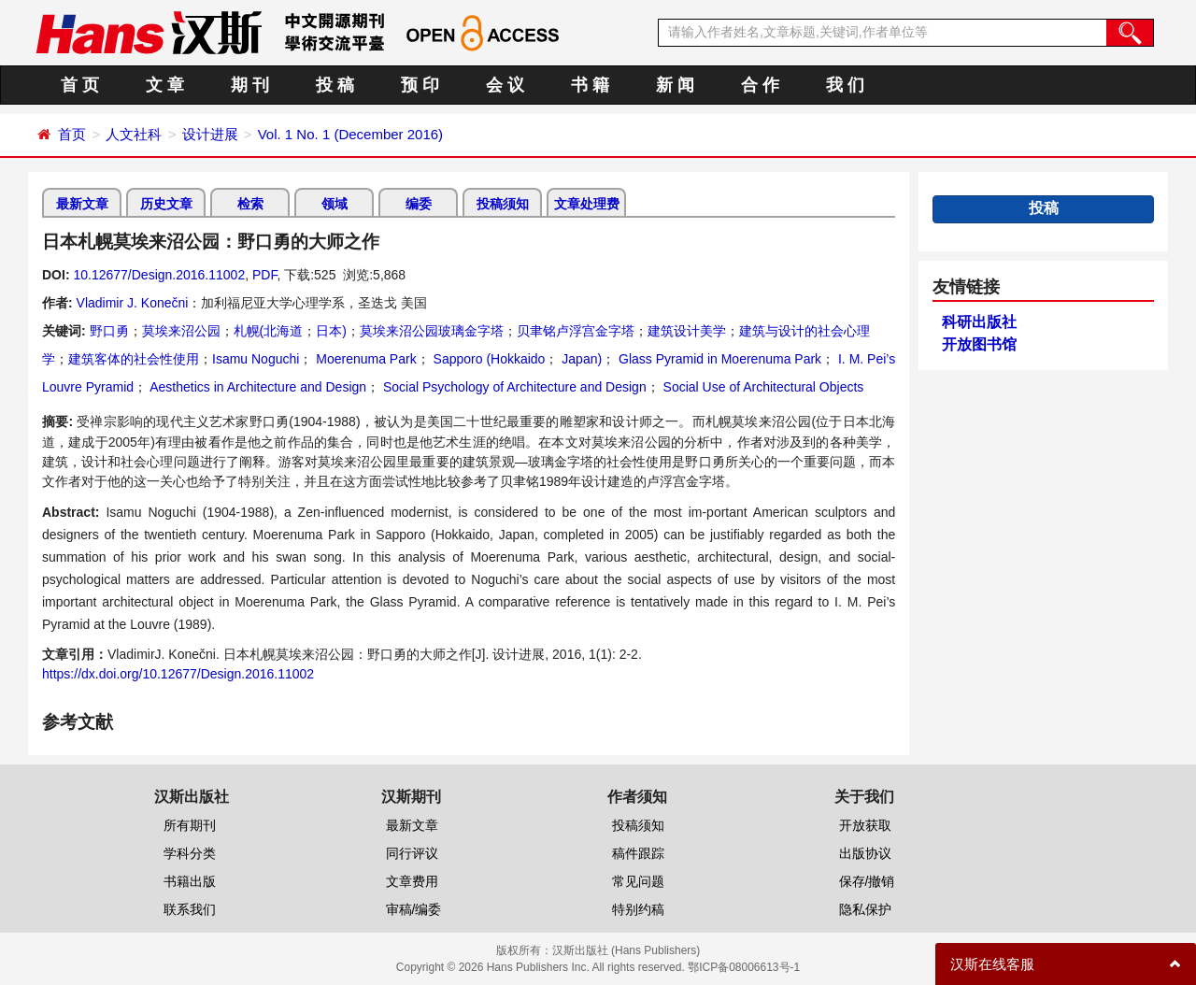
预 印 (420, 85)
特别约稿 (638, 909)
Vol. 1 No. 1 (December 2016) (350, 134)
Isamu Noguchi (255, 358)
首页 (72, 134)
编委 (419, 203)
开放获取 (865, 825)
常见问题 (638, 881)
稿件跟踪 (638, 853)
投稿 (1044, 208)
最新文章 (82, 203)
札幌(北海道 (269, 330)
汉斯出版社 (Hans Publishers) (626, 950)
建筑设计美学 (687, 330)
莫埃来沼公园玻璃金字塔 (432, 330)
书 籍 (590, 85)
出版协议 (865, 853)
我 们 (845, 85)
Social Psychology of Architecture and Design (513, 386)
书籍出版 (190, 881)
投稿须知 (503, 203)
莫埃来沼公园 (181, 330)
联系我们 (190, 909)
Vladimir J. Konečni (133, 302)
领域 (334, 203)
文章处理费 (586, 203)
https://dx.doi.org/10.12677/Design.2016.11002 (178, 673)
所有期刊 (190, 825)
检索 (250, 203)
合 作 (760, 85)
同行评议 (412, 853)
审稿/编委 (414, 909)
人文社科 (134, 134)
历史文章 (166, 203)
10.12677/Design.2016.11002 (159, 274)
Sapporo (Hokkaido (488, 358)
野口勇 (109, 330)
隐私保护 (865, 909)
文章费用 (412, 881)
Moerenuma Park (364, 358)
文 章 (165, 85)
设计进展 (210, 134)
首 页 (80, 85)
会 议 (505, 85)
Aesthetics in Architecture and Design (256, 386)
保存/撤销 (867, 881)
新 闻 (675, 85)
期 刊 (250, 85)
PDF (264, 274)
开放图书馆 (979, 344)
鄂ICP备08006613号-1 (744, 967)
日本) (331, 330)
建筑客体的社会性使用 (133, 358)
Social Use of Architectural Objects (762, 386)
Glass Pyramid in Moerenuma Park (718, 358)
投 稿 (335, 85)
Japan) (580, 358)
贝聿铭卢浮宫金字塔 (575, 330)
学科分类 (190, 853)
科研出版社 (979, 322)
